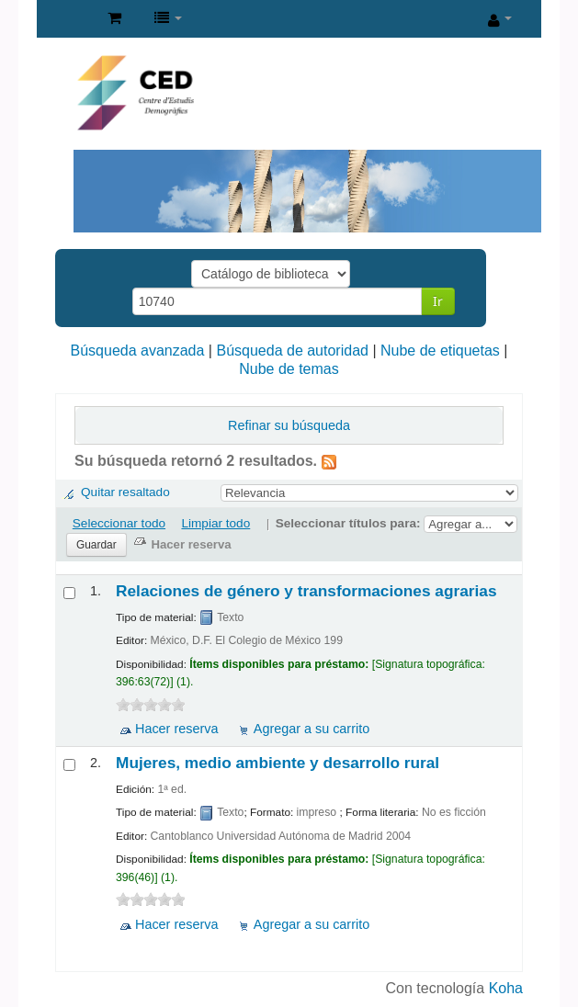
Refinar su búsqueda (289, 425)
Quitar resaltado (125, 492)
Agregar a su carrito (311, 728)
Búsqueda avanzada (138, 350)
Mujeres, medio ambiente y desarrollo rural (277, 762)
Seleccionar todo (119, 523)
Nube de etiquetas (440, 350)
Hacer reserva (176, 728)
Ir (438, 301)
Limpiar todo (215, 523)
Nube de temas (289, 369)
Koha (506, 988)
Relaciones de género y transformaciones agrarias (306, 591)
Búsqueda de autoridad (292, 350)
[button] (114, 18)
